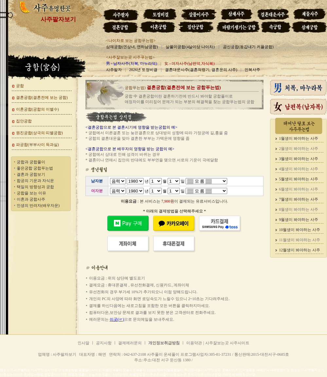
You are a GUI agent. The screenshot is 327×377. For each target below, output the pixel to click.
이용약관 (194, 343)
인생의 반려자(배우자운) (38, 205)
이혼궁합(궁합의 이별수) (37, 109)
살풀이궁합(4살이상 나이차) (190, 47)
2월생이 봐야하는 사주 (298, 148)
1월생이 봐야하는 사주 (298, 138)
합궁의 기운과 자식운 (35, 180)
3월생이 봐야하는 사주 (298, 158)
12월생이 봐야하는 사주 (299, 250)
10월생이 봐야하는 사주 (299, 229)
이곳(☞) (117, 319)
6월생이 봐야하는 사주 (298, 189)
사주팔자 (114, 69)
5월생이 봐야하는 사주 (298, 179)
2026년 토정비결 (143, 69)
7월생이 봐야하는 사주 (298, 199)
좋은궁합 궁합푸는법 (35, 168)
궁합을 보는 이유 (31, 193)
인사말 (83, 343)
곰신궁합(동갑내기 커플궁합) (248, 47)
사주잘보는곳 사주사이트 (227, 343)
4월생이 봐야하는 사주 (298, 169)
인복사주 (252, 69)
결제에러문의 (130, 343)
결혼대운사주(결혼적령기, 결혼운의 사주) (201, 69)
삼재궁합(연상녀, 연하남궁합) (132, 47)
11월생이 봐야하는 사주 (299, 240)
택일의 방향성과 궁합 (35, 187)
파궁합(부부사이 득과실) (37, 144)
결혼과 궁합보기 (31, 174)
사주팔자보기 (58, 19)
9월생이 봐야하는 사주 (298, 219)
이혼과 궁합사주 (31, 199)
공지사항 (104, 343)
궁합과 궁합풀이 (31, 162)
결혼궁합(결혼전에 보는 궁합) (42, 97)
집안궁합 (24, 121)
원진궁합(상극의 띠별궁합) (39, 133)
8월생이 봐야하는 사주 (298, 209)
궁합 (20, 85)
